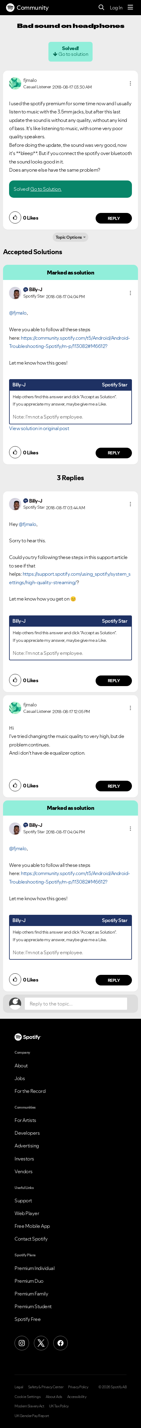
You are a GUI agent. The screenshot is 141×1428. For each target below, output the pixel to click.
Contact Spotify (31, 1238)
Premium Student (33, 1306)
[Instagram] (22, 1343)
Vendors (24, 1171)
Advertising (27, 1145)
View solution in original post (39, 428)
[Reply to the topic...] (76, 1004)
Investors (24, 1158)
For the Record (30, 1091)
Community (27, 7)
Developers (27, 1133)
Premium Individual (34, 1268)
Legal (19, 1387)
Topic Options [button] (69, 237)
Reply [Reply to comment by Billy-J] (114, 453)
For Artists (25, 1120)
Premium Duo (29, 1281)
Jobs (20, 1078)
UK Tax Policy (59, 1406)
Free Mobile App (32, 1226)
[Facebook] (60, 1343)
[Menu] (130, 7)
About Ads (54, 1396)
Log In (116, 7)
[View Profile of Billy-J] (35, 289)
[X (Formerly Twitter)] (41, 1343)
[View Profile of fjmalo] (30, 80)
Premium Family (31, 1293)
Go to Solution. (46, 189)
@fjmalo (18, 312)
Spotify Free (28, 1319)
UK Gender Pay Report (32, 1415)
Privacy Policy (78, 1387)
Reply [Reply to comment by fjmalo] (114, 218)
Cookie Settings (28, 1396)
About (21, 1065)
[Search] (101, 7)
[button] (130, 83)
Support (23, 1200)
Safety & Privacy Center (46, 1387)
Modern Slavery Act (29, 1406)
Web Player (27, 1213)
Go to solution (73, 54)
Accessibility (77, 1396)
